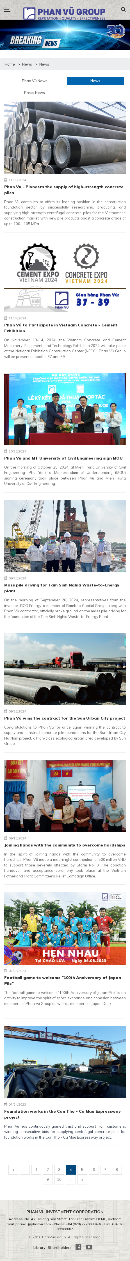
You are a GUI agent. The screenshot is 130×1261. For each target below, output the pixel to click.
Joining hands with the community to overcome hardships (64, 845)
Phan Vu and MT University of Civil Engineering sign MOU (63, 458)
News (95, 81)
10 (59, 1179)
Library (39, 1247)
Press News (34, 92)
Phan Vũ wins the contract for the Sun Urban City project (64, 718)
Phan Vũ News (34, 81)
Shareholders (60, 1247)
